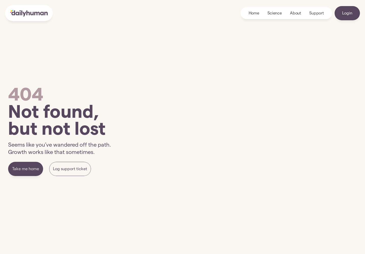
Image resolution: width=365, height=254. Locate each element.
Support (316, 13)
